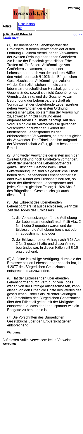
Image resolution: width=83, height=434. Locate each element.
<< (75, 34)
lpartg (15, 37)
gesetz (7, 37)
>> (80, 34)
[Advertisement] (41, 386)
